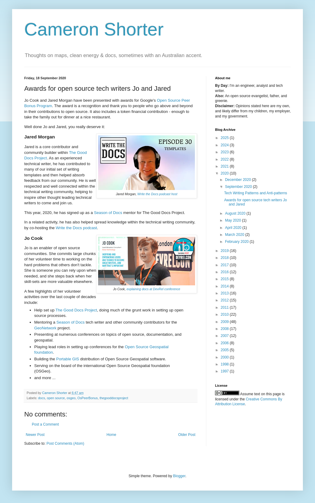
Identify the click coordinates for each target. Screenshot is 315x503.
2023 (225, 152)
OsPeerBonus (88, 398)
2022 (225, 159)
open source (56, 398)
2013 (225, 293)
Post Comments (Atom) (65, 443)
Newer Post (35, 435)
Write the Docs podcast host (157, 194)
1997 (225, 371)
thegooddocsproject (114, 398)
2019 (225, 251)
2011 (225, 307)
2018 (225, 258)
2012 (225, 300)
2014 (225, 286)
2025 (225, 138)
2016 (225, 272)
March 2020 (235, 235)
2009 (225, 322)
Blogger (179, 476)
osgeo (71, 398)
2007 (225, 336)
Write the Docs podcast (76, 228)
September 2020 (239, 187)
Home (111, 435)
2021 (225, 166)
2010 (225, 314)
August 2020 (236, 213)
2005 (225, 350)
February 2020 (237, 242)
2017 (225, 265)
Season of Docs (108, 212)
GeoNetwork (45, 328)
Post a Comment (45, 424)
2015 (225, 279)
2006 (225, 343)
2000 (225, 357)
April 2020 (233, 228)
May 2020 (233, 220)
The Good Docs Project (76, 310)
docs (41, 398)
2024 (225, 145)
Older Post (186, 435)
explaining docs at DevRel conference (153, 289)
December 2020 (238, 180)
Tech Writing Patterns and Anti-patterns (255, 193)
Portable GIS (67, 359)
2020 (225, 173)
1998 (225, 364)
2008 (225, 329)
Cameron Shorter (94, 29)
